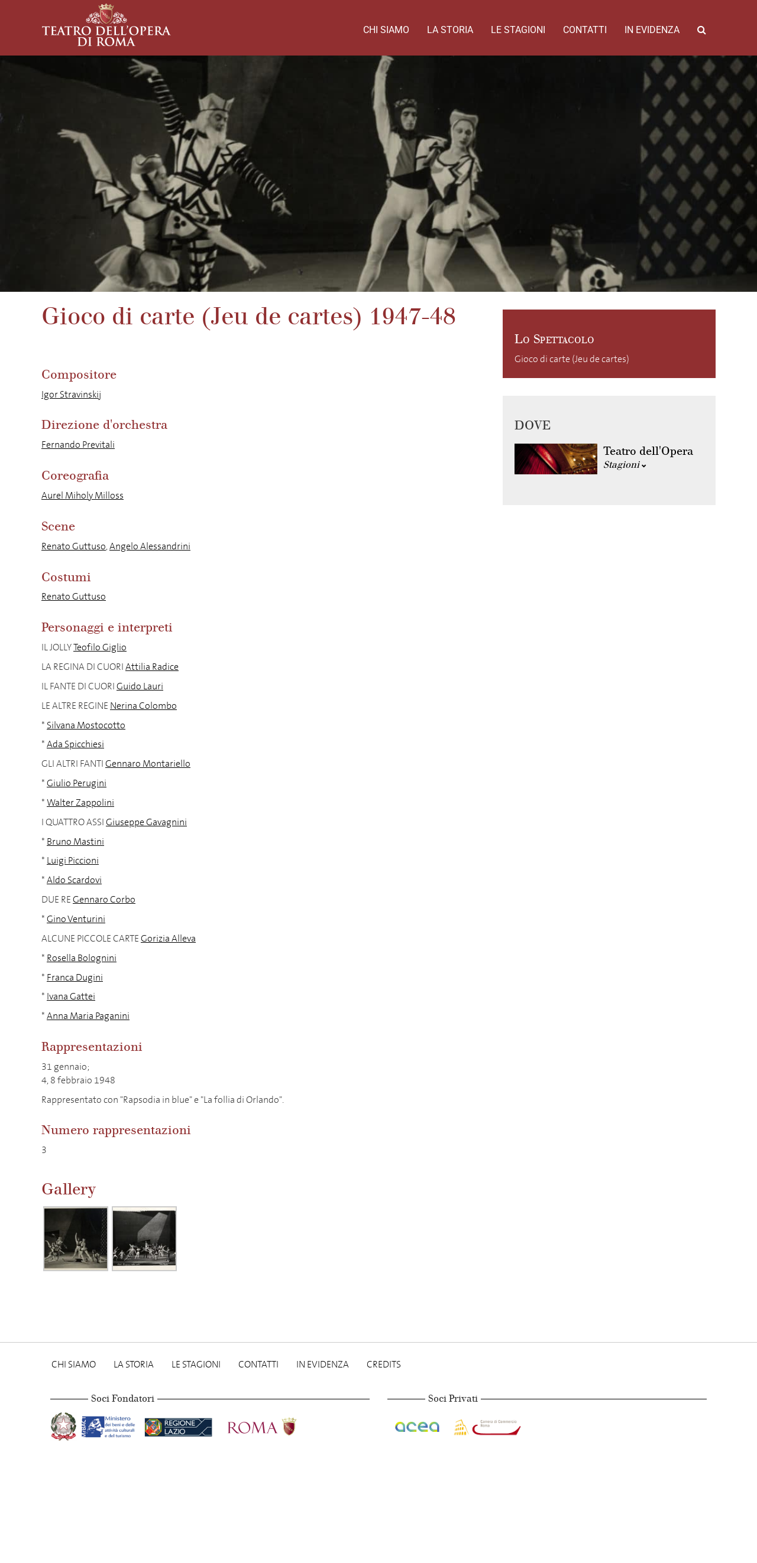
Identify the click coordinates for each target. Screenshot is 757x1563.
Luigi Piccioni (73, 860)
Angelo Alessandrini (149, 546)
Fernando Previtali (78, 444)
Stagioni (624, 464)
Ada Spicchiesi (75, 744)
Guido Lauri (140, 686)
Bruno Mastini (75, 841)
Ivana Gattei (71, 996)
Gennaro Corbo (104, 899)
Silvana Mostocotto (86, 725)
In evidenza (652, 29)
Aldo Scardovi (74, 880)
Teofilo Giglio (100, 647)
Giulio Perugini (76, 783)
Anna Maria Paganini (88, 1016)
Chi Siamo (386, 29)
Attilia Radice (152, 666)
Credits (384, 1364)
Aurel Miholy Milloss (82, 495)
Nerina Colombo (143, 705)
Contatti (585, 29)
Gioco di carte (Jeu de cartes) (572, 359)
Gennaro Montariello (147, 763)
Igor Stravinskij (71, 394)
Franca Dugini (75, 977)
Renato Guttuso (73, 546)
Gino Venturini (76, 919)
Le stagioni (518, 29)
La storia (450, 29)
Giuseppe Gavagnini (146, 822)
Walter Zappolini (80, 802)
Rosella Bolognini (82, 958)
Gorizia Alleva (168, 938)
